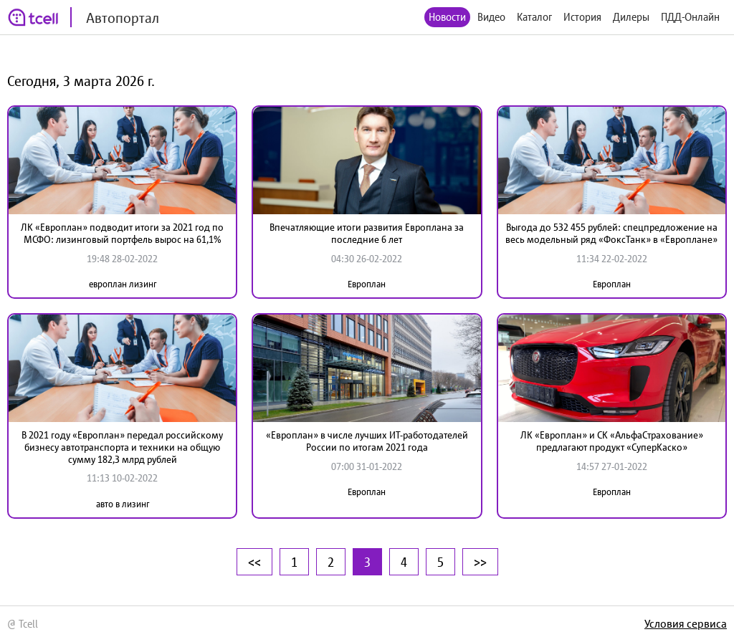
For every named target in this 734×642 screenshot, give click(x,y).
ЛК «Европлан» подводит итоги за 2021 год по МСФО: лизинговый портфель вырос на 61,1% (122, 233)
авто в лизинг (122, 504)
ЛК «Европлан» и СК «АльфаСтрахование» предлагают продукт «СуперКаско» (611, 441)
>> (480, 562)
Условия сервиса (685, 623)
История (582, 17)
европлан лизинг (122, 284)
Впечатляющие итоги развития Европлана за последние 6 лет (367, 233)
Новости (447, 17)
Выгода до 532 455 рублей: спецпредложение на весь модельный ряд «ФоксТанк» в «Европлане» (611, 233)
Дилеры (631, 17)
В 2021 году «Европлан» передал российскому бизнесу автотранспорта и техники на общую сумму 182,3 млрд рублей (122, 447)
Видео (491, 17)
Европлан (367, 284)
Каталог (534, 17)
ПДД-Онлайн (690, 17)
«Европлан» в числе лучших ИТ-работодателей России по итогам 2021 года (367, 441)
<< (254, 562)
